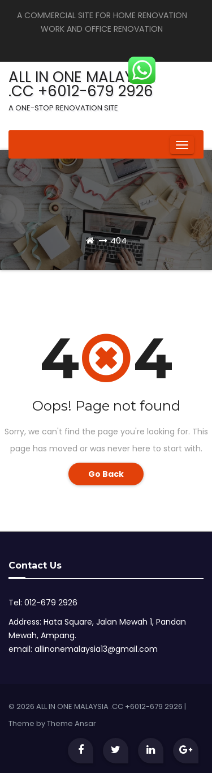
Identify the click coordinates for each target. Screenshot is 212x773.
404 (118, 240)
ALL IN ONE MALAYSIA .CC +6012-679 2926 (81, 90)
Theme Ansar (71, 723)
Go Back (106, 474)
